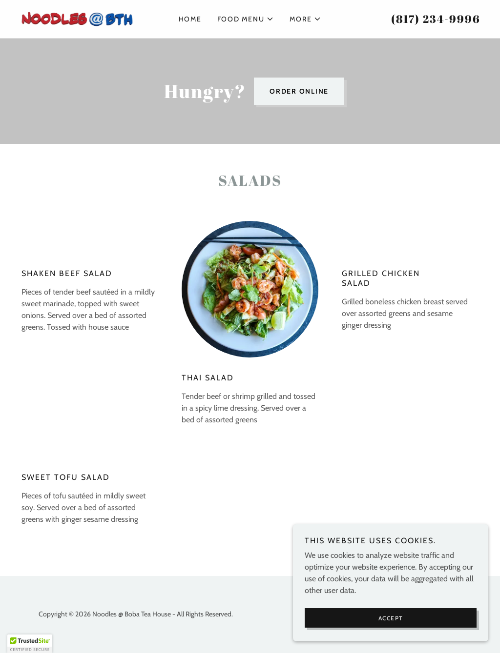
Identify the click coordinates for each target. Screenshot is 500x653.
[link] (77, 18)
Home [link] (190, 19)
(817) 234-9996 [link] (435, 19)
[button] (245, 19)
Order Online (299, 91)
